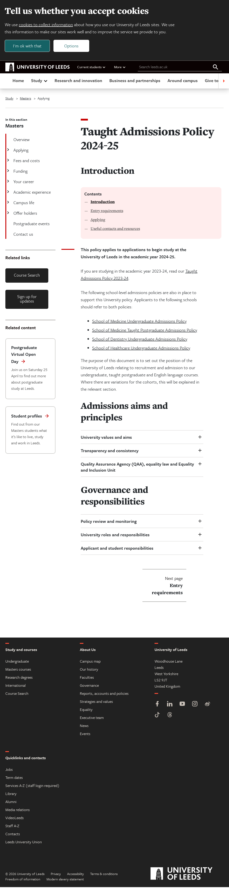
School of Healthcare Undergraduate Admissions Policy (141, 349)
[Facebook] (157, 705)
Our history (89, 670)
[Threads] (169, 716)
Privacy (56, 874)
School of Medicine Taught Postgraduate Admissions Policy (144, 331)
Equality (86, 710)
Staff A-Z (12, 826)
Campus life (23, 203)
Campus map (90, 662)
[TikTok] (157, 716)
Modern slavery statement (65, 879)
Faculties (87, 678)
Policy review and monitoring (109, 522)
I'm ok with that (28, 46)
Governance (89, 686)
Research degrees (19, 678)
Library (11, 794)
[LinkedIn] (169, 705)
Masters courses (18, 670)
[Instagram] (194, 705)
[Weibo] (207, 705)
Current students (91, 67)
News (84, 726)
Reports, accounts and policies (104, 694)
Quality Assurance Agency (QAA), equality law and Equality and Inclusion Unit (137, 468)
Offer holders (25, 214)
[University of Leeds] (187, 874)
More (120, 67)
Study (39, 81)
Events (85, 734)
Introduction (103, 202)
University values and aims (106, 438)
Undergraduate (17, 662)
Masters (25, 99)
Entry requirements (107, 211)
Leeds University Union (23, 843)
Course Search (27, 276)
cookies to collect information (46, 25)
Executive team (92, 718)
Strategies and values (96, 702)
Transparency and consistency (109, 451)
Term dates (14, 778)
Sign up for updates (27, 300)
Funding (20, 172)
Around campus (183, 81)
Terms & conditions (104, 874)
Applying (20, 151)
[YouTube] (182, 705)
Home (18, 81)
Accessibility (75, 874)
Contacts (12, 834)
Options (72, 46)
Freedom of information (22, 879)
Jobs (9, 770)
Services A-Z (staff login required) (32, 786)
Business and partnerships (134, 81)
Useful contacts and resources (115, 229)
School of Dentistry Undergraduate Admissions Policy (139, 340)
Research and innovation (78, 81)
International (15, 686)
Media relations (17, 810)
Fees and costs (26, 161)
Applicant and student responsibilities (118, 549)
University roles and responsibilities (115, 535)
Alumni (11, 802)
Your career (23, 182)
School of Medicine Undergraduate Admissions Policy (139, 322)
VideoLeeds (14, 818)
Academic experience (32, 193)
